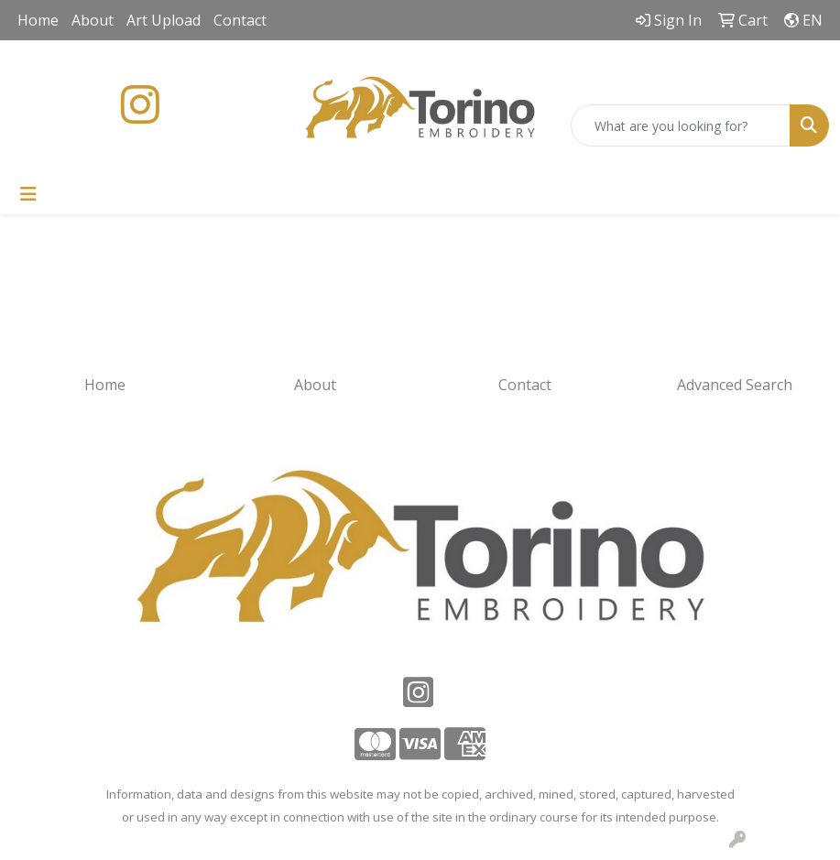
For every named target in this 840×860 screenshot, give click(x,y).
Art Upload (163, 20)
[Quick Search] (681, 125)
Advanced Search (734, 385)
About (92, 20)
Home (38, 20)
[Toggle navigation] (28, 194)
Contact (240, 20)
